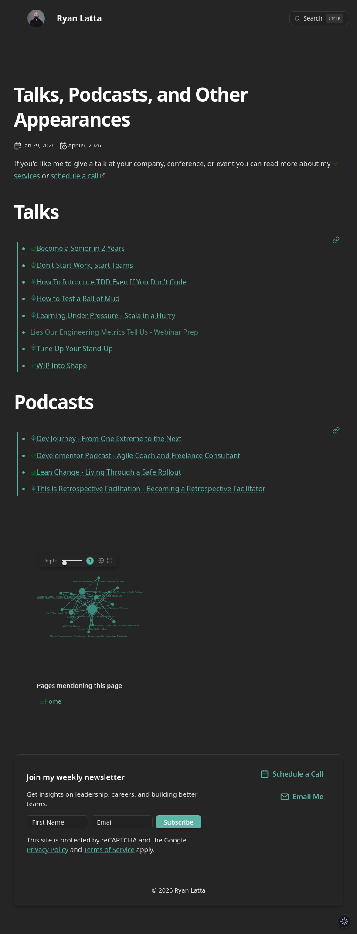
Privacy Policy (47, 849)
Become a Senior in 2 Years (81, 248)
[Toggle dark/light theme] (344, 921)
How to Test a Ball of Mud (78, 298)
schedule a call (75, 176)
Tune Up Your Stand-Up (75, 348)
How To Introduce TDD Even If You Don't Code (112, 282)
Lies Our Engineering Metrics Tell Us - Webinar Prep (114, 332)
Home (52, 701)
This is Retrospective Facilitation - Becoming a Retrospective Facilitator (151, 488)
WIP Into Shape (62, 365)
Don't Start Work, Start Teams (85, 265)
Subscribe (179, 822)
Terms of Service (109, 849)
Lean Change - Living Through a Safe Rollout (109, 472)
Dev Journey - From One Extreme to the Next (109, 438)
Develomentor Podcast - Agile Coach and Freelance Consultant (138, 455)
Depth (51, 560)
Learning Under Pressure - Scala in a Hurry (106, 315)
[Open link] (336, 241)
